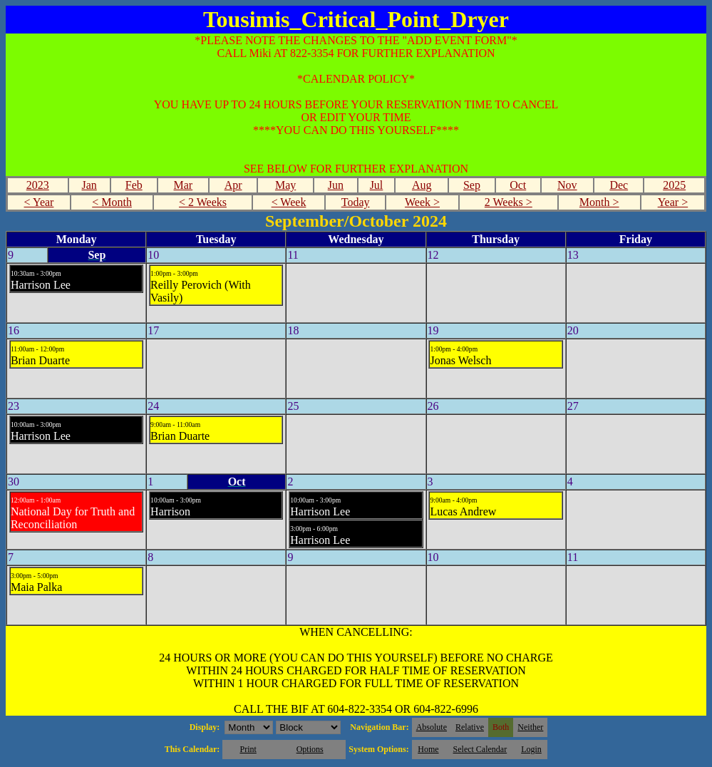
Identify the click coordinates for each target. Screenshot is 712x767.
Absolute (431, 727)
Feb (134, 185)
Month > (599, 202)
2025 (674, 185)
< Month (112, 202)
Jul (376, 185)
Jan (89, 185)
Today (355, 202)
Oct (518, 185)
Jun (336, 185)
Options (310, 749)
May (285, 185)
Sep (471, 185)
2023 (37, 185)
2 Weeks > (508, 202)
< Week (289, 202)
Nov (567, 185)
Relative (469, 727)
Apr (233, 185)
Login (531, 749)
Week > (422, 202)
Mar (183, 185)
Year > (673, 202)
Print (247, 749)
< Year (39, 202)
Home (428, 749)
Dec (618, 185)
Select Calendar (480, 749)
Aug (422, 185)
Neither (530, 727)
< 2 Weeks (203, 202)
